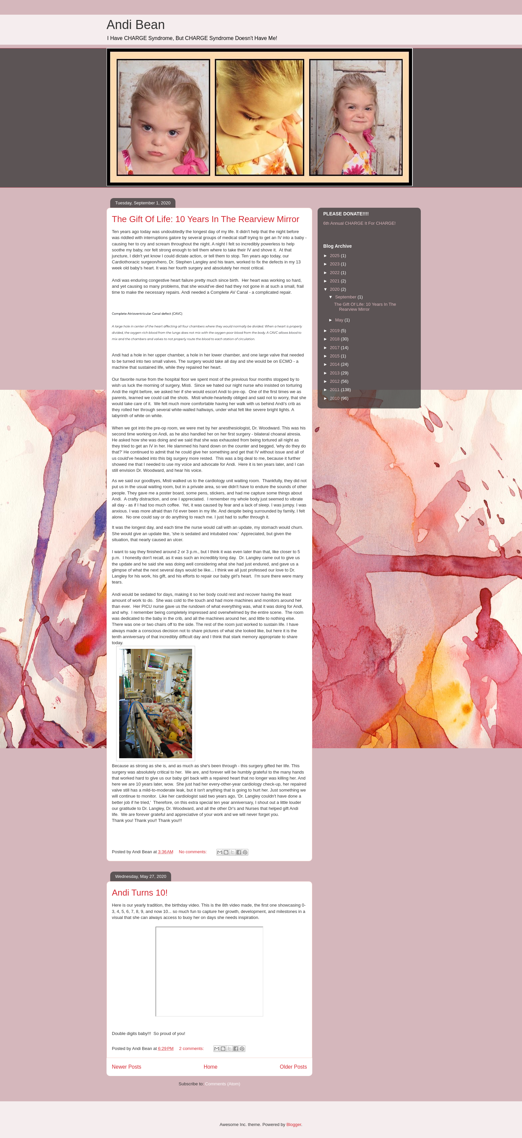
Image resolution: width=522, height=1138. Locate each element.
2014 (335, 364)
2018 (335, 338)
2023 (335, 263)
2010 (335, 398)
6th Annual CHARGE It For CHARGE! (359, 223)
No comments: (193, 851)
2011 (335, 389)
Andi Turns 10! (140, 893)
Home (211, 1067)
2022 (335, 272)
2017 (335, 347)
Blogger (293, 1124)
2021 (335, 280)
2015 (335, 355)
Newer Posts (126, 1067)
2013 (335, 372)
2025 (335, 255)
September (346, 296)
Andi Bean (136, 25)
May (340, 319)
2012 (335, 381)
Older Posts (293, 1067)
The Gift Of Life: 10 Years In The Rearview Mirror (205, 219)
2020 (335, 289)
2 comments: (192, 1048)
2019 (335, 330)
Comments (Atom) (222, 1083)
